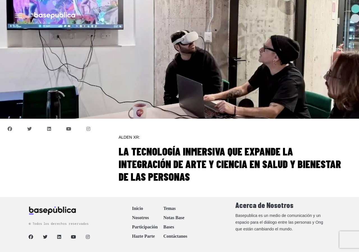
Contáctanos (175, 236)
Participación (145, 226)
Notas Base (173, 217)
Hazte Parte (143, 236)
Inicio (137, 208)
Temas (169, 208)
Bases (168, 226)
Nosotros (140, 217)
